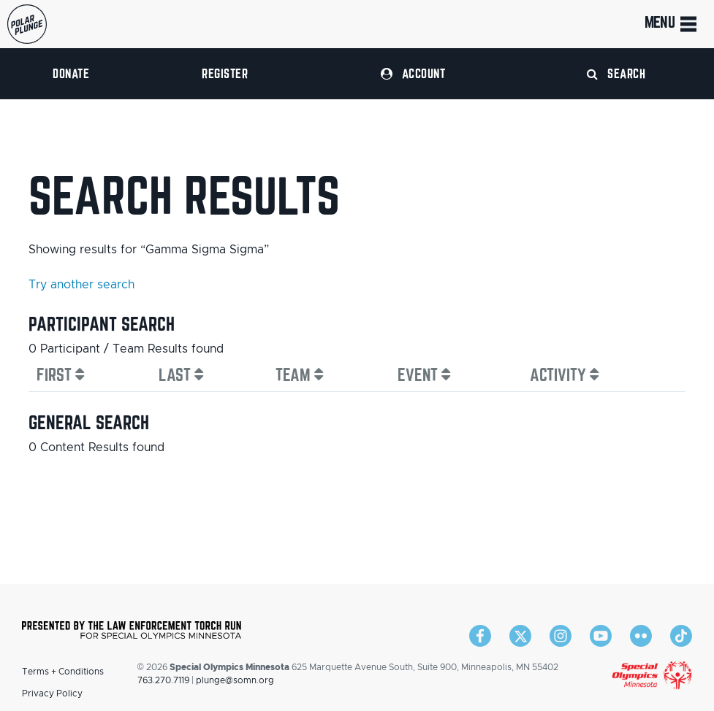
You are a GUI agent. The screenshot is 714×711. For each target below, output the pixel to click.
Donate (71, 73)
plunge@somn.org (235, 680)
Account (413, 73)
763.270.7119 (163, 680)
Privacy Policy (52, 693)
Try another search (81, 285)
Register (225, 73)
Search (616, 73)
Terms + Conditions (63, 671)
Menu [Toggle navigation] (672, 24)
